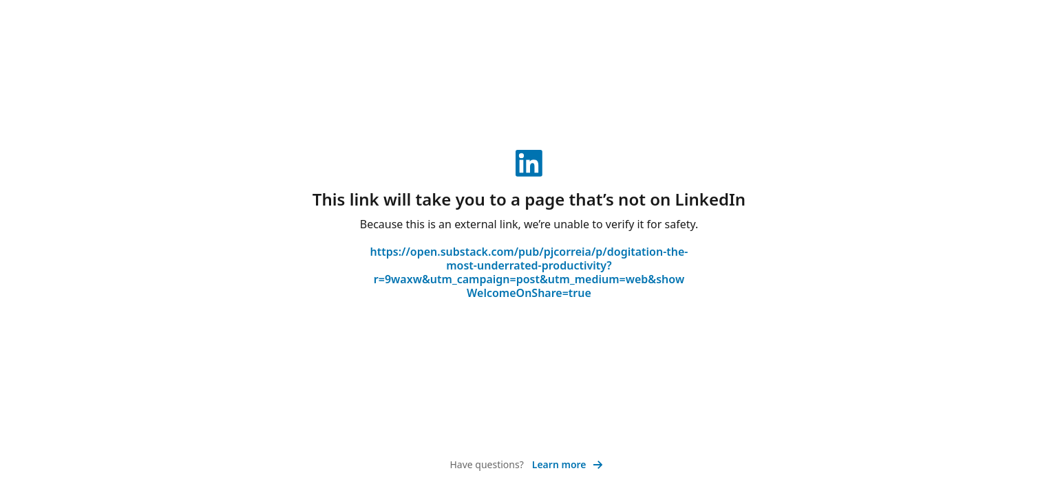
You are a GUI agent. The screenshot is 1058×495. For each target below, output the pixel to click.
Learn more (567, 464)
